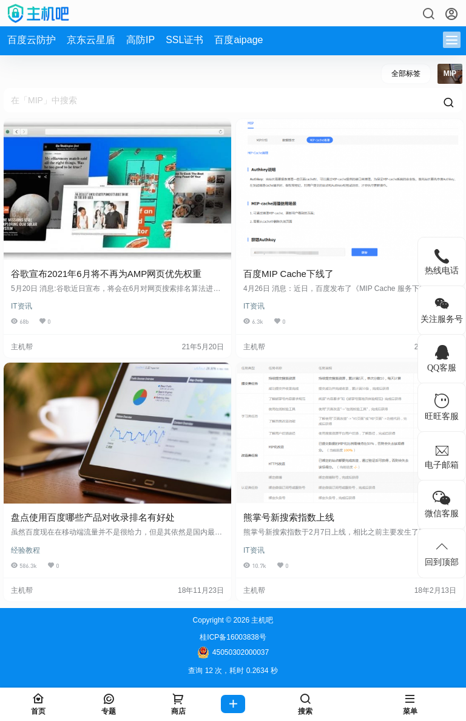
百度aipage (238, 40)
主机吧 (261, 620)
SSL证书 (184, 40)
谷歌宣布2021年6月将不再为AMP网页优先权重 (106, 273)
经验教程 (25, 550)
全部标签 (405, 73)
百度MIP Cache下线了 (288, 273)
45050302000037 (233, 652)
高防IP (140, 40)
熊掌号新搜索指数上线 (288, 517)
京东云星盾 (91, 40)
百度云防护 (31, 40)
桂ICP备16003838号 (233, 637)
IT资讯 (21, 306)
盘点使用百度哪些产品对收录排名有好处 (93, 517)
